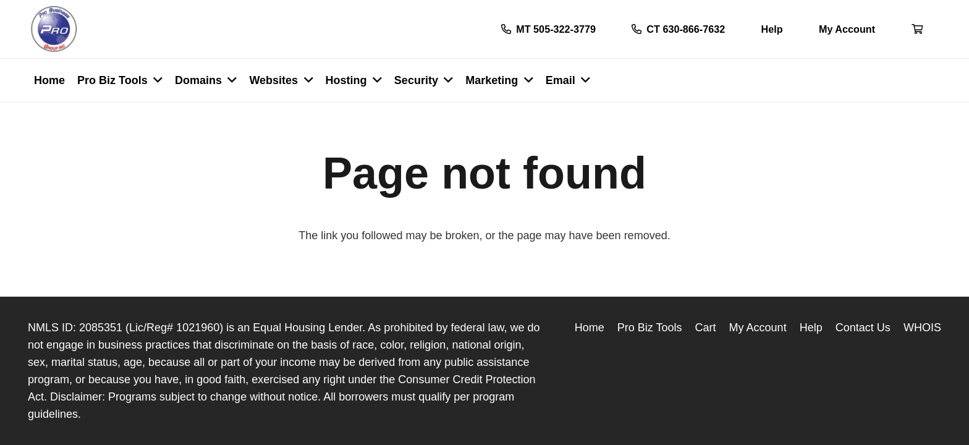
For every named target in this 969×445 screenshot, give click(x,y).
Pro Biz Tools (649, 327)
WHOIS (922, 327)
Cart (705, 327)
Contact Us (863, 327)
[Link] (54, 29)
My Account (758, 327)
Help (811, 327)
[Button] (917, 29)
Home (589, 327)
